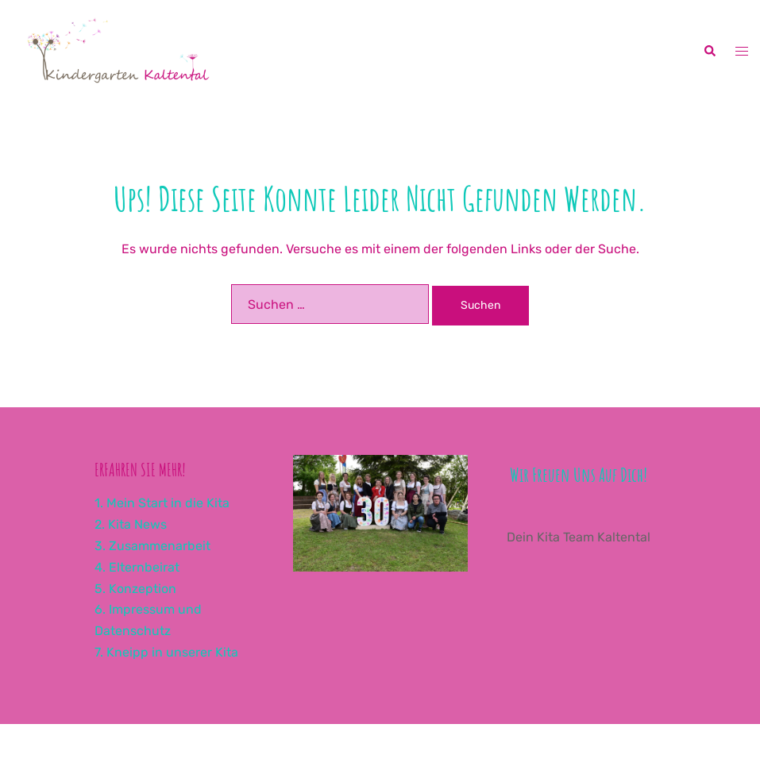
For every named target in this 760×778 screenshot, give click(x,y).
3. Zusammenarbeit (152, 545)
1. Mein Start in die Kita (162, 502)
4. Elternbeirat (137, 567)
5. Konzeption (135, 588)
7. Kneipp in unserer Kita (166, 652)
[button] (709, 51)
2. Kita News (131, 524)
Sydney (432, 749)
